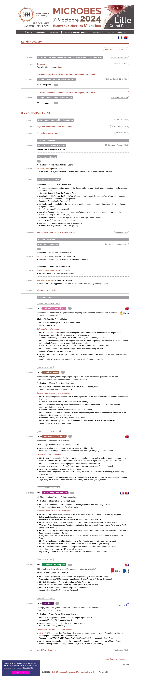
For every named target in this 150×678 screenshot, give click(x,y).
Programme (41, 32)
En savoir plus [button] (28, 668)
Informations (98, 32)
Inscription (55, 32)
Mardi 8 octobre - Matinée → (116, 49)
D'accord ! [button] (21, 673)
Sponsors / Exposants (117, 32)
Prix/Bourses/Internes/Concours (76, 32)
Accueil (28, 32)
